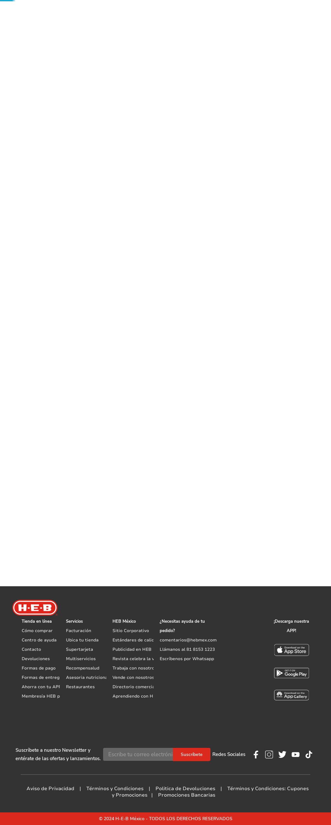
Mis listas (213, 11)
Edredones (76, 64)
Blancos (50, 64)
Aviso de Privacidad (50, 788)
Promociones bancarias (223, 222)
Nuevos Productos (164, 29)
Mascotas (232, 29)
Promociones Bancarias (186, 795)
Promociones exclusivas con (68, 29)
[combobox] (137, 11)
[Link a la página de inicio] (12, 63)
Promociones (316, 29)
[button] (74, 10)
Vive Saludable (202, 29)
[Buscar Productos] (174, 11)
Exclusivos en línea (265, 29)
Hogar (30, 64)
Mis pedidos (249, 11)
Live (294, 29)
